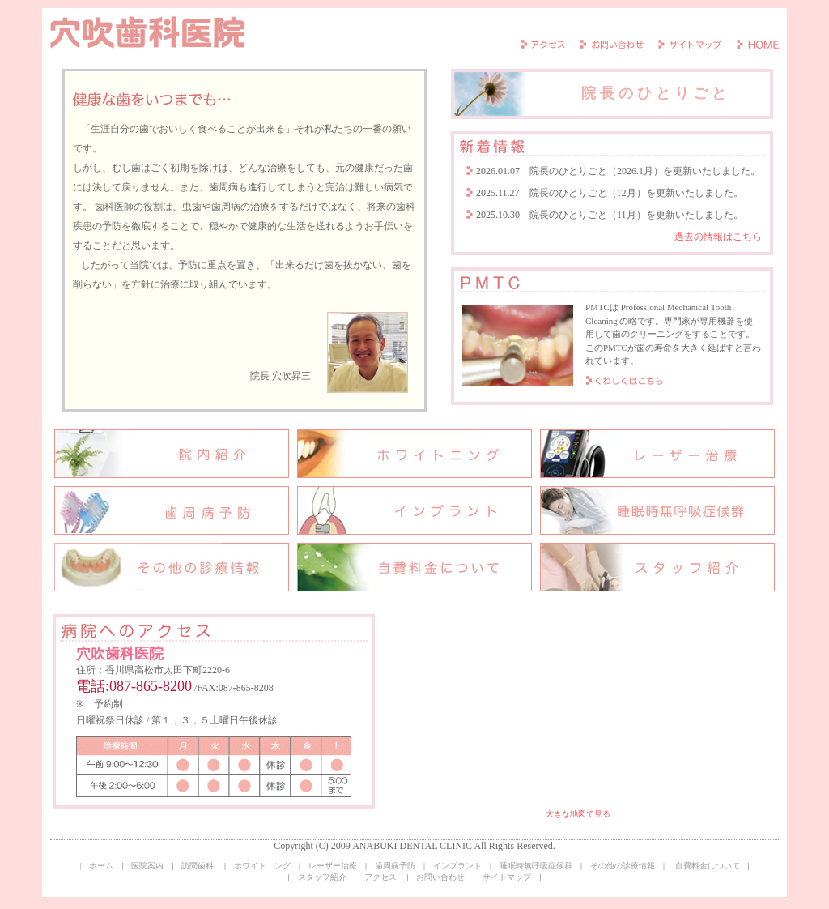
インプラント (457, 865)
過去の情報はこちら (718, 236)
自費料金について (707, 865)
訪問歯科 (197, 865)
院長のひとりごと (592, 94)
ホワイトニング (262, 865)
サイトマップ (507, 877)
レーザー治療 (332, 865)
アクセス (380, 877)
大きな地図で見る (578, 813)
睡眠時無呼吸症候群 (536, 865)
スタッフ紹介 (322, 877)
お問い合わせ (440, 877)
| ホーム (96, 865)
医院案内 (147, 865)
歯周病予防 (395, 865)
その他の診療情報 (622, 865)
